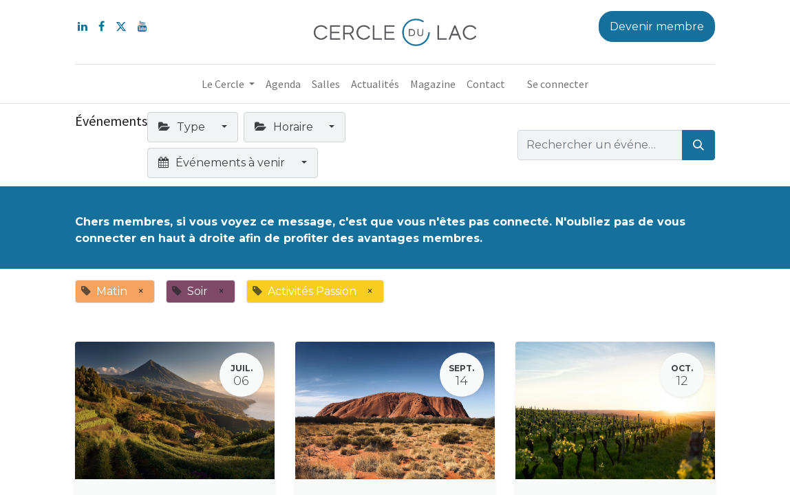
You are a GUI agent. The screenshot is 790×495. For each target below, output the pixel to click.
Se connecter (557, 84)
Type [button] (183, 126)
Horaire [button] (285, 126)
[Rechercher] (698, 145)
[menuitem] (283, 84)
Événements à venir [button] (223, 162)
